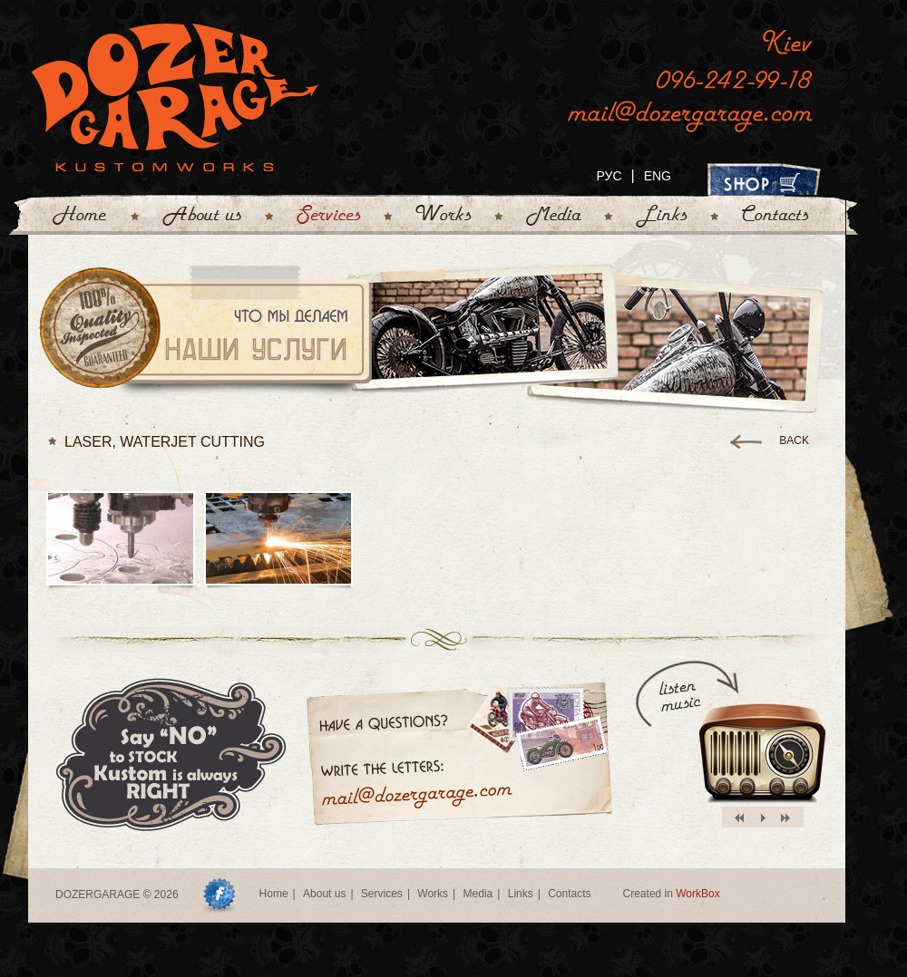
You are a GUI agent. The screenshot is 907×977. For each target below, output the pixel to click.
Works (432, 893)
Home (273, 893)
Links (520, 893)
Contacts (569, 893)
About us (324, 893)
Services (382, 893)
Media (478, 893)
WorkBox (697, 893)
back (794, 440)
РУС (608, 176)
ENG (657, 176)
